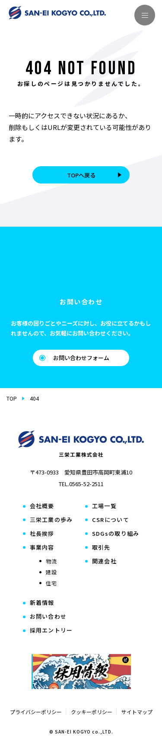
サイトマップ (136, 711)
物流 (51, 561)
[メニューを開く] (145, 15)
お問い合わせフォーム (74, 358)
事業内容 (42, 547)
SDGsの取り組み (116, 533)
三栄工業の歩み (51, 520)
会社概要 (42, 506)
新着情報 (42, 603)
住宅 (51, 583)
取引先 (101, 547)
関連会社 (104, 561)
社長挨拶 (42, 533)
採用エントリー (51, 630)
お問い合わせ (48, 616)
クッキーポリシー (91, 711)
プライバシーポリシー (36, 711)
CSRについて (110, 520)
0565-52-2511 (86, 484)
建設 (51, 572)
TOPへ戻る (95, 175)
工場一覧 (104, 506)
